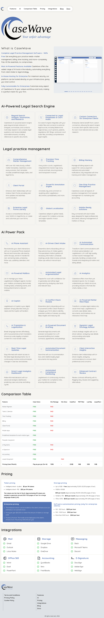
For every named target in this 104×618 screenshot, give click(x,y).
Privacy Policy (9, 598)
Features (40, 595)
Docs (39, 608)
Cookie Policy (9, 600)
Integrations (41, 603)
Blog (39, 606)
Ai (38, 598)
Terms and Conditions (12, 595)
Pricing (39, 600)
